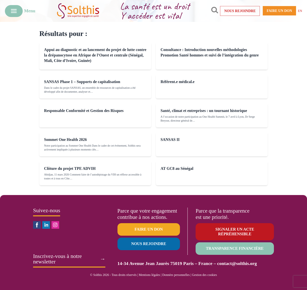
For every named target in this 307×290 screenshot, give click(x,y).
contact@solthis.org (237, 263)
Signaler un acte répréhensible (234, 231)
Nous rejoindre (240, 11)
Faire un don (279, 11)
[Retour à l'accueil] (84, 10)
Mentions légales (149, 275)
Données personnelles (176, 275)
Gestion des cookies (204, 275)
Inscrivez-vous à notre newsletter (69, 258)
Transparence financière (235, 248)
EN (300, 11)
